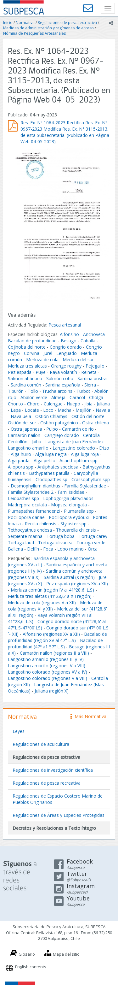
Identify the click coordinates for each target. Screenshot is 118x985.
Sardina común (26, 385)
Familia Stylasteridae (85, 486)
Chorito (15, 404)
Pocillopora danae (26, 517)
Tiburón (16, 391)
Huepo (73, 404)
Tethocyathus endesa (30, 530)
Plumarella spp (79, 511)
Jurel (47, 353)
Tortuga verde (90, 543)
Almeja (58, 397)
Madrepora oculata (27, 505)
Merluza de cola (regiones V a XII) (42, 602)
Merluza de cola (42, 360)
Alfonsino (69, 334)
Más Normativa (88, 716)
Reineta (89, 372)
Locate (32, 410)
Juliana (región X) (52, 691)
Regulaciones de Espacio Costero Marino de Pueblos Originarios (58, 799)
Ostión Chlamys (51, 416)
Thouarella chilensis (76, 530)
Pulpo (52, 429)
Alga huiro (21, 454)
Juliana (103, 404)
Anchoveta (94, 334)
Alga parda (19, 460)
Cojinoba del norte (27, 347)
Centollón (17, 442)
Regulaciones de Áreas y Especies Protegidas (58, 815)
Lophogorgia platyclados (68, 498)
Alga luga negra (51, 454)
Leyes (19, 731)
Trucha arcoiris (57, 391)
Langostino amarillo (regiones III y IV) (46, 659)
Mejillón (84, 410)
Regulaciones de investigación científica (53, 770)
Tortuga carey (93, 536)
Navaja (103, 410)
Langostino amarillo (28, 448)
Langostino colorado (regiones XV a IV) (47, 672)
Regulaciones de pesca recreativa (47, 783)
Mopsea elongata (69, 505)
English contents (30, 967)
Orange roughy (66, 366)
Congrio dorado (66, 347)
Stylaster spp (73, 524)
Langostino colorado (74, 448)
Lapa (16, 410)
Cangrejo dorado (61, 435)
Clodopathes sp (51, 479)
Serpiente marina (25, 536)
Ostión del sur (22, 423)
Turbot (83, 391)
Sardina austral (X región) (69, 577)
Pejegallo (95, 366)
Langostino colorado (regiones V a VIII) (47, 678)
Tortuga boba (61, 536)
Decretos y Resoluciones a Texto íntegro (54, 828)
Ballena (15, 549)
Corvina (31, 353)
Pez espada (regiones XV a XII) (77, 584)
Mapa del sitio (66, 954)
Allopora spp (20, 467)
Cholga (96, 397)
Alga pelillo (44, 460)
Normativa (25, 22)
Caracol (77, 397)
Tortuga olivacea (55, 543)
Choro (33, 404)
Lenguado (66, 353)
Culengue (53, 404)
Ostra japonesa (26, 429)
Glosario (27, 954)
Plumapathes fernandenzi (34, 511)
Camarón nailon (25, 435)
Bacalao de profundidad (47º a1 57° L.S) (55, 643)
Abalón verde (34, 397)
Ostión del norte (87, 416)
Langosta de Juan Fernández (74, 442)
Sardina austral (92, 378)
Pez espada (19, 372)
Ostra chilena (95, 423)
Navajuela (21, 416)
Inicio (8, 22)
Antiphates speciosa (57, 467)
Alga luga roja (85, 454)
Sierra (90, 385)
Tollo (33, 391)
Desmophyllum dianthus (35, 486)
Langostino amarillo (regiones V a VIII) (46, 666)
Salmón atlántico (25, 378)
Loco (48, 410)
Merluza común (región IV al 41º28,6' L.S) (52, 590)
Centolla (91, 435)
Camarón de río (78, 429)
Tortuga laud (21, 543)
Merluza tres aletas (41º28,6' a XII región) (50, 596)
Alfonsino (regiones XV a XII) (51, 634)
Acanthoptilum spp (78, 460)
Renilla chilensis (40, 524)
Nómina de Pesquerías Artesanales (34, 33)
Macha (64, 410)
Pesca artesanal (64, 325)
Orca (93, 549)
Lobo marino (70, 549)
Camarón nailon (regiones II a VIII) (54, 653)
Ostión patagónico (59, 423)
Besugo (68, 341)
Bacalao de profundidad (32, 341)
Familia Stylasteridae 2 (30, 492)
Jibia (88, 404)
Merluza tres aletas (27, 366)
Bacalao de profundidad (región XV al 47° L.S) (57, 637)
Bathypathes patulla (49, 473)
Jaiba (36, 442)
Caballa (88, 341)
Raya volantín (63, 372)
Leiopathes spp (23, 498)
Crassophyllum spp (90, 479)
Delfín (33, 549)
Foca (48, 549)
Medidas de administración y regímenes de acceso (48, 28)
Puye (41, 372)
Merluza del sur (78, 360)
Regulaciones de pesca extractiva (67, 22)
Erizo (104, 448)
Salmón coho (59, 378)
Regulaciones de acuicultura (41, 744)
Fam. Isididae (71, 492)
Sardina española (62, 385)
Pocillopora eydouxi (69, 517)
